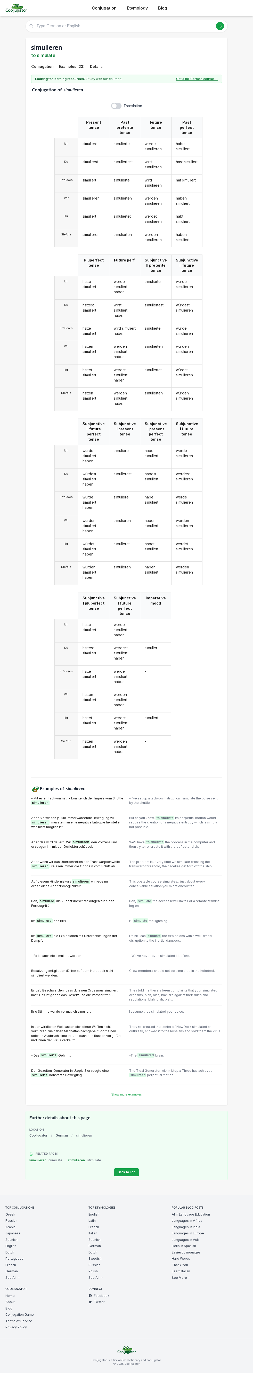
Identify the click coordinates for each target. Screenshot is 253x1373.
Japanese (13, 1233)
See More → (181, 1278)
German (62, 1135)
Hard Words (181, 1258)
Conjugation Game (19, 1314)
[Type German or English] (127, 26)
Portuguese (14, 1258)
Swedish (95, 1258)
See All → (12, 1278)
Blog (162, 8)
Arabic (10, 1227)
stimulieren (84, 1160)
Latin (92, 1221)
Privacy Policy (16, 1327)
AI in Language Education (191, 1214)
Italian (92, 1233)
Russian (11, 1221)
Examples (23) (72, 66)
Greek (10, 1214)
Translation (133, 106)
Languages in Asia (186, 1240)
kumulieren (46, 1160)
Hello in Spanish (184, 1246)
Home (10, 1296)
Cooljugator (38, 1135)
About (10, 1302)
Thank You (180, 1265)
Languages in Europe (188, 1233)
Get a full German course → (197, 79)
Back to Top (126, 1172)
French (10, 1265)
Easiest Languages (186, 1252)
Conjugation (104, 8)
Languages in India (186, 1227)
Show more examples (126, 1094)
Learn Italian (181, 1271)
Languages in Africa (187, 1221)
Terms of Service (18, 1321)
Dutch (9, 1252)
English (10, 1246)
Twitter (96, 1302)
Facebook (98, 1296)
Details (96, 66)
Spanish (11, 1240)
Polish (93, 1271)
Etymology (137, 8)
